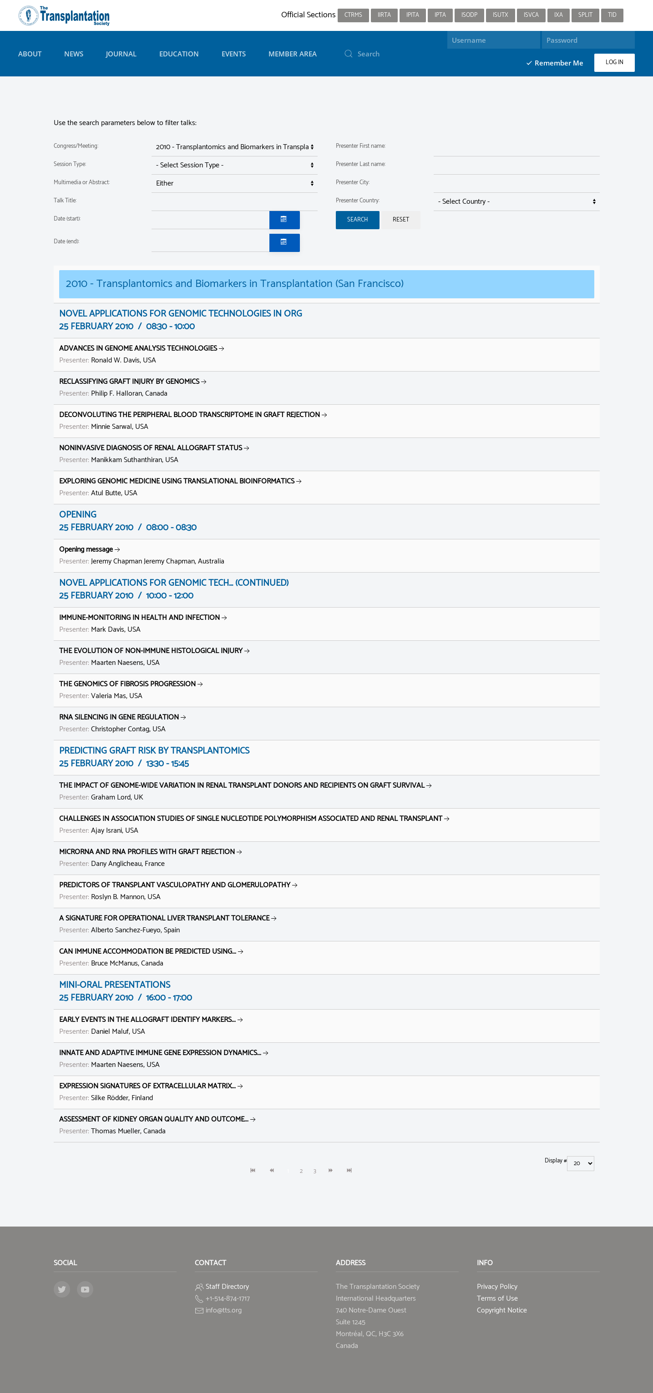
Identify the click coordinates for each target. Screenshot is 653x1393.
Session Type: (70, 164)
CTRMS (353, 15)
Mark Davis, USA (144, 624)
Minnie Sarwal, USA (194, 421)
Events (234, 53)
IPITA (412, 15)
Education (179, 53)
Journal (121, 53)
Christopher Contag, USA (123, 723)
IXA (558, 15)
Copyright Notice (502, 1310)
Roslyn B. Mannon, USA (179, 891)
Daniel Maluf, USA (152, 1026)
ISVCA (531, 15)
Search (357, 220)
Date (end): (66, 241)
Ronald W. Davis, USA (142, 354)
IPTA (440, 15)
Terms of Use (497, 1298)
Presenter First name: (360, 146)
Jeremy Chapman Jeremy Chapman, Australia (141, 555)
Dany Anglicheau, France (151, 858)
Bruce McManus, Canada (152, 957)
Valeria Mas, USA (132, 690)
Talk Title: (65, 201)
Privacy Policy (497, 1287)
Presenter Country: (358, 201)
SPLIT (585, 15)
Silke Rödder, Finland (152, 1092)
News (73, 53)
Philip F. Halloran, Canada (133, 388)
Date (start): (67, 219)
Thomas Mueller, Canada (158, 1125)
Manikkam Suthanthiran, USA (155, 454)
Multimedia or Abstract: (82, 182)
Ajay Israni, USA (255, 825)
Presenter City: (353, 182)
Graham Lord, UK (246, 791)
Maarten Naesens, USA (155, 657)
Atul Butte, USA (181, 487)
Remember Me (554, 62)
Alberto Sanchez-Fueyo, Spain (168, 924)
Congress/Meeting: (76, 146)
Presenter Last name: (360, 164)
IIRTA (384, 15)
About (29, 53)
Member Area (292, 53)
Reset (401, 220)
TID (612, 15)
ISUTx (500, 15)
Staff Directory (227, 1287)
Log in (614, 62)
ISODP (469, 15)
